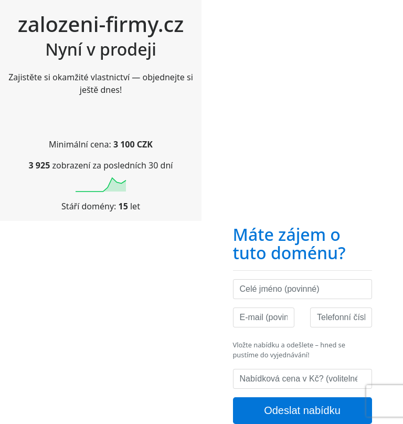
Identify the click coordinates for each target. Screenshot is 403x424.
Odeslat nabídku (302, 410)
